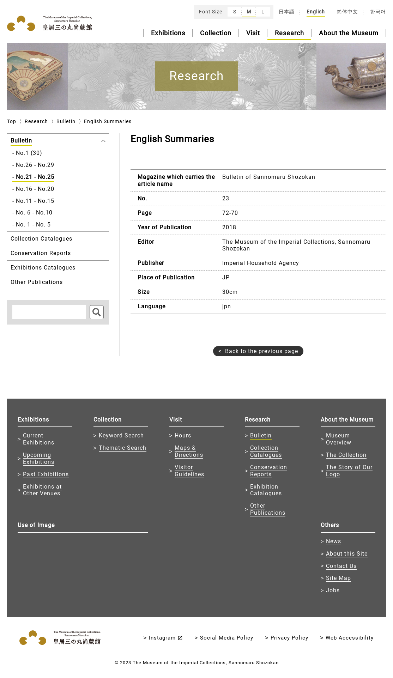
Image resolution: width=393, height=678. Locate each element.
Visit (253, 33)
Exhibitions (168, 33)
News (333, 541)
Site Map (338, 578)
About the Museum (349, 33)
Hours (183, 435)
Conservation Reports (268, 471)
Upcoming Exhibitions (38, 458)
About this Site (347, 553)
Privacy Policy (289, 638)
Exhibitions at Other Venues (42, 490)
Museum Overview (338, 439)
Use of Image (36, 525)
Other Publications (267, 509)
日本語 (287, 11)
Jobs (333, 590)
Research (289, 33)
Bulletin (65, 121)
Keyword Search (121, 435)
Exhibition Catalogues (266, 490)
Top (11, 121)
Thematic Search (122, 447)
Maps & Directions (189, 451)
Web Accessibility (350, 638)
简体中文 (347, 11)
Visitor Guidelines (189, 471)
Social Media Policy (226, 638)
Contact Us (341, 566)
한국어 (378, 11)
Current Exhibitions (38, 439)
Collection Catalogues (266, 451)
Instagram (162, 638)
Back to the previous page (261, 351)
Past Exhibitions (46, 474)
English (316, 11)
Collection (215, 33)
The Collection (346, 455)
